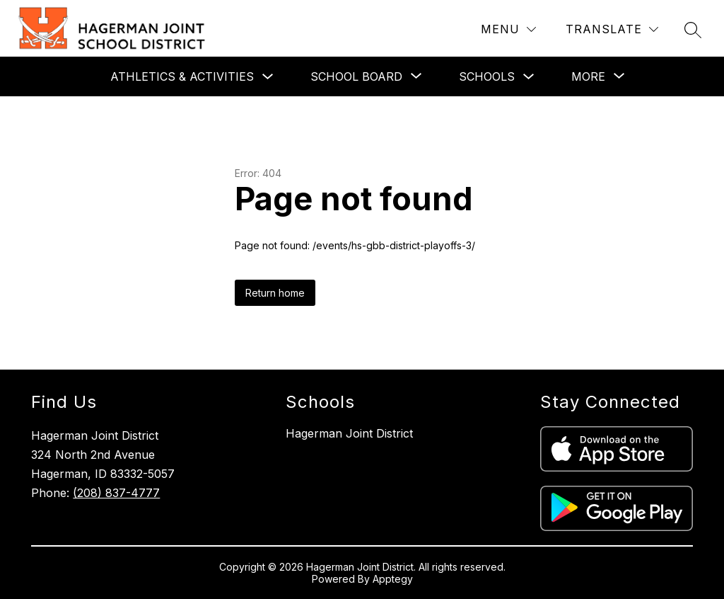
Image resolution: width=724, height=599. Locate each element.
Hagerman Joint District (349, 433)
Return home (275, 293)
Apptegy (393, 579)
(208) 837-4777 (116, 493)
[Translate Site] (612, 29)
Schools (487, 76)
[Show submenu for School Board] (356, 76)
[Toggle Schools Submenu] (528, 76)
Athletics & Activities (182, 76)
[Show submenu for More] (588, 76)
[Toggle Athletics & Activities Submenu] (267, 76)
